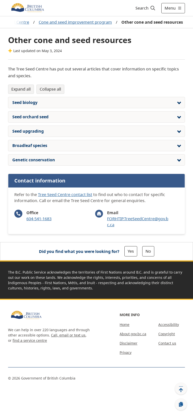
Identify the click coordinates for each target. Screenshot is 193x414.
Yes (131, 251)
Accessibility (168, 324)
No (148, 251)
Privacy (125, 352)
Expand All (21, 89)
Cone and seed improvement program (75, 22)
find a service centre (30, 340)
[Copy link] (181, 404)
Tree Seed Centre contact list (65, 194)
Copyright (166, 333)
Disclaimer (128, 343)
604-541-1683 (39, 218)
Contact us (167, 343)
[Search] (145, 8)
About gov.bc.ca (133, 333)
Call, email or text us (68, 335)
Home (124, 324)
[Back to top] (181, 389)
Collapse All (50, 89)
